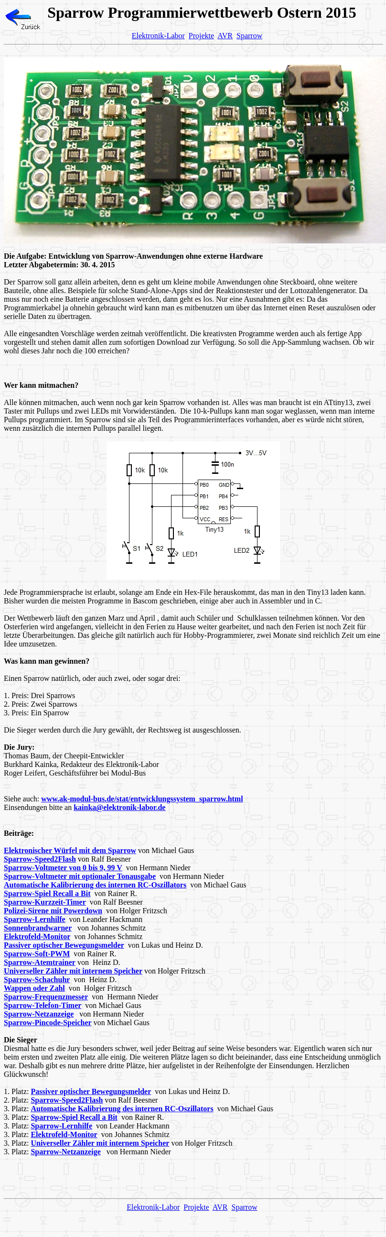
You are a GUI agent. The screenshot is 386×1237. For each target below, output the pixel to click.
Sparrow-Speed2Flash (40, 859)
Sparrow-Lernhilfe (34, 919)
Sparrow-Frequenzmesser (46, 997)
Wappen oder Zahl (34, 988)
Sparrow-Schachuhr (37, 979)
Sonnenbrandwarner (38, 928)
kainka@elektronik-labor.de (119, 807)
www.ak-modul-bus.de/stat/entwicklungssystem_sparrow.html (142, 799)
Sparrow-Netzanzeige (39, 1014)
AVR (225, 36)
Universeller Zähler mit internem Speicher (73, 971)
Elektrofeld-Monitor (37, 936)
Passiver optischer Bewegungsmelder (64, 945)
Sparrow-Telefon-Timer (42, 1005)
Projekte (201, 36)
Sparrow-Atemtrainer (39, 962)
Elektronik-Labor (158, 36)
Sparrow (249, 36)
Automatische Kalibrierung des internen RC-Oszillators (95, 885)
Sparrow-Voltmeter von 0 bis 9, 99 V (63, 868)
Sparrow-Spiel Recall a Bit (47, 893)
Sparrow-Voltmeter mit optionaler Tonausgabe (80, 876)
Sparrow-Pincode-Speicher (48, 1022)
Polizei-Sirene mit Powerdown (53, 911)
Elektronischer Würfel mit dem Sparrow (70, 850)
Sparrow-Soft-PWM (37, 954)
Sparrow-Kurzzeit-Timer (45, 902)
